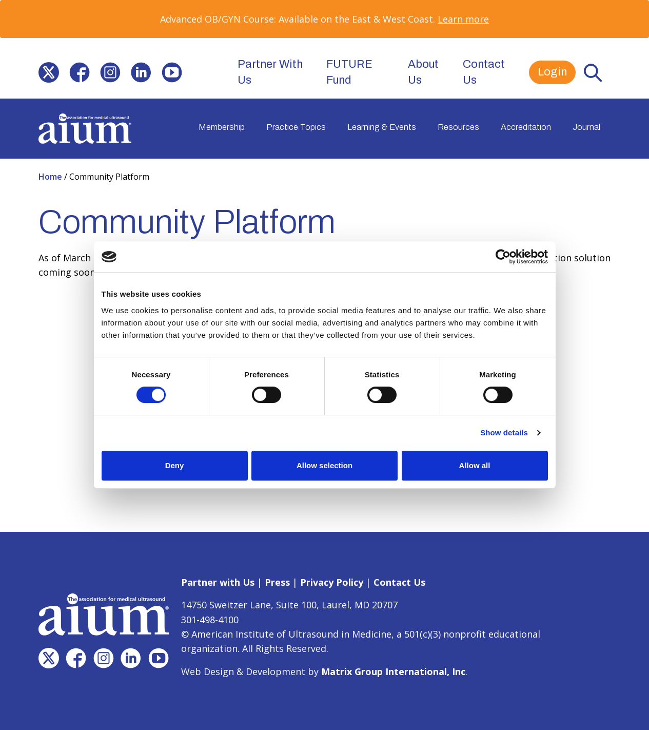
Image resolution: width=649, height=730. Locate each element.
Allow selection (324, 465)
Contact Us (484, 72)
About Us (423, 72)
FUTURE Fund (349, 72)
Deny (174, 465)
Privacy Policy (331, 582)
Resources (458, 127)
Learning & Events (381, 127)
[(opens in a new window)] (48, 72)
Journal (586, 127)
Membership (222, 127)
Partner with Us (217, 582)
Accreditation (526, 127)
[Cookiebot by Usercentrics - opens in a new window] (503, 256)
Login (552, 72)
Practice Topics (296, 127)
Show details (504, 432)
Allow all (474, 465)
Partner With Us (270, 72)
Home (51, 176)
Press (277, 582)
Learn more (463, 19)
